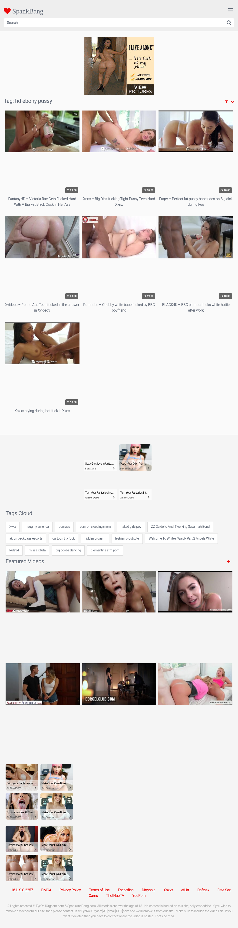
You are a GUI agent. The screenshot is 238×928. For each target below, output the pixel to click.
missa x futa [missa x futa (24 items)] (37, 550)
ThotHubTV (115, 895)
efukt (185, 890)
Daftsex (203, 890)
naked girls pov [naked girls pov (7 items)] (131, 527)
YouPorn (138, 895)
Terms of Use (99, 890)
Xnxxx (168, 890)
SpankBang (23, 10)
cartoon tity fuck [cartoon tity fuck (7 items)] (63, 539)
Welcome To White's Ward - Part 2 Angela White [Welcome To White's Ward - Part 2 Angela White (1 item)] (181, 539)
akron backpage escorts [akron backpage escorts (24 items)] (26, 539)
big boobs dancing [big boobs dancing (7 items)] (68, 550)
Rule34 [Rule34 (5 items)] (14, 550)
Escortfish (125, 890)
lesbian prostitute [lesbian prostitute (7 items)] (127, 539)
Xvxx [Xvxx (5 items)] (12, 527)
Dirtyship (148, 890)
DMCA (46, 890)
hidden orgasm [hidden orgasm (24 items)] (95, 539)
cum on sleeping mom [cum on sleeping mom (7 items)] (95, 527)
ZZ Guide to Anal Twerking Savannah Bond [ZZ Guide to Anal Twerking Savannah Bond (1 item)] (180, 527)
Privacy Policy (70, 890)
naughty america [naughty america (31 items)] (37, 527)
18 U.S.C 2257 (22, 890)
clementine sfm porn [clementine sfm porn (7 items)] (105, 550)
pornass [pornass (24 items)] (64, 527)
